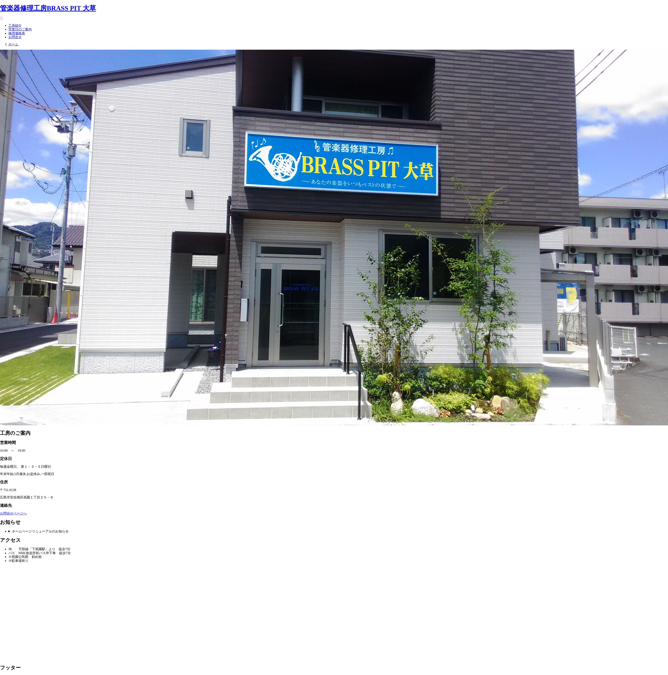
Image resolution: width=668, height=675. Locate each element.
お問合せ (15, 37)
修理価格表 (16, 33)
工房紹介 (15, 25)
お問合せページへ (13, 513)
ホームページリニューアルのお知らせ (40, 531)
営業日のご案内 (20, 29)
